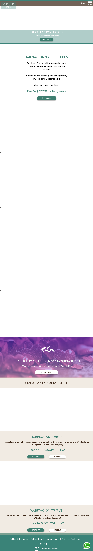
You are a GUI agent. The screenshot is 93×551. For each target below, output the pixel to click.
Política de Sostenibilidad (72, 539)
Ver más (57, 457)
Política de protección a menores (45, 539)
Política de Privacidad (19, 539)
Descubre (46, 372)
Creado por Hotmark (50, 549)
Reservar (46, 40)
